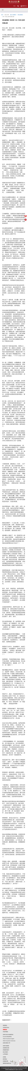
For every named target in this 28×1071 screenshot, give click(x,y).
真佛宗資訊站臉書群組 (8, 1034)
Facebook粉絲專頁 (7, 1036)
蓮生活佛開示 (13, 14)
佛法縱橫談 (20, 14)
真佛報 (4, 1057)
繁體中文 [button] (23, 6)
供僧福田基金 (6, 1027)
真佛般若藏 (5, 1061)
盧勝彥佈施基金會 (7, 1063)
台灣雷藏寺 (5, 1054)
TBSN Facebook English (8, 1038)
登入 (15, 6)
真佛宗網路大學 (6, 1042)
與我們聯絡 (5, 1031)
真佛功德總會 (6, 1045)
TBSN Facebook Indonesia (9, 1040)
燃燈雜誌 (5, 1059)
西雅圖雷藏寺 (6, 1050)
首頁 (2, 14)
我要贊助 (5, 1025)
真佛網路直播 (6, 1047)
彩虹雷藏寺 (5, 1052)
